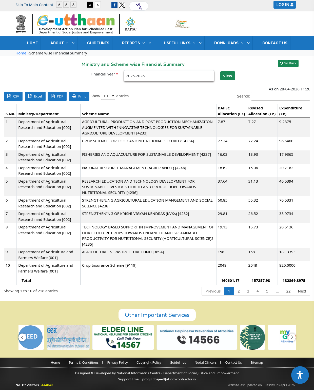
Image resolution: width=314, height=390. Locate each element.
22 (288, 291)
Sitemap (256, 362)
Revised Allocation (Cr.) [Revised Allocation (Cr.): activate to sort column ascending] (262, 110)
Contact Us (274, 43)
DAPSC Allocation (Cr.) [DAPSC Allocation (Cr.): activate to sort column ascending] (231, 110)
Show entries (109, 96)
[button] (22, 337)
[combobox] (138, 6)
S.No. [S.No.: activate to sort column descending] (10, 113)
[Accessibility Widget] (300, 375)
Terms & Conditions (84, 362)
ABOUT (60, 43)
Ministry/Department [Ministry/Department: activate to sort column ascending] (38, 113)
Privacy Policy (117, 362)
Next (302, 291)
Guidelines (178, 362)
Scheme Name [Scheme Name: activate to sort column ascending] (95, 113)
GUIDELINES (98, 43)
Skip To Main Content (34, 4)
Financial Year (104, 73)
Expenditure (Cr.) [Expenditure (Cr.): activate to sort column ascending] (290, 110)
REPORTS (134, 43)
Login (282, 4)
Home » (22, 52)
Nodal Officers (206, 362)
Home (32, 43)
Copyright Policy (148, 362)
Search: (273, 96)
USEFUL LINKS (181, 43)
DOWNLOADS (230, 43)
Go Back (288, 63)
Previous (213, 291)
